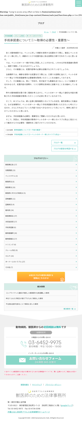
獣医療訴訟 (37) (11, 216)
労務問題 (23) (10, 170)
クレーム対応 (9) (11, 250)
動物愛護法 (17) (11, 239)
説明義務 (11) (10, 199)
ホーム (46, 32)
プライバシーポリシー (53, 384)
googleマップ (67, 405)
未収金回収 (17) (11, 221)
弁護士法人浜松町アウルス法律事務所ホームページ (29, 411)
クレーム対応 (19, 36)
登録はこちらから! (41, 276)
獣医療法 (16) (10, 187)
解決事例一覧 (68, 309)
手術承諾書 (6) (10, 227)
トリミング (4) (10, 244)
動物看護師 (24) (11, 233)
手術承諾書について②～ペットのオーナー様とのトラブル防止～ (37, 134)
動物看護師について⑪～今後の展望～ (27, 130)
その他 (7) (9, 267)
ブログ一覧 (58, 142)
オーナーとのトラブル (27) (15, 261)
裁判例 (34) (9, 210)
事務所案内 (25, 384)
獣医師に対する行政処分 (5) (15, 193)
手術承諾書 (8, 36)
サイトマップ (37, 384)
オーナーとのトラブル (34, 36)
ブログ (54, 32)
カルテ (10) (9, 256)
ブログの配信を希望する (63, 148)
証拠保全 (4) (9, 204)
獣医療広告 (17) (11, 164)
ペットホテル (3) (11, 176)
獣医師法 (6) (9, 181)
